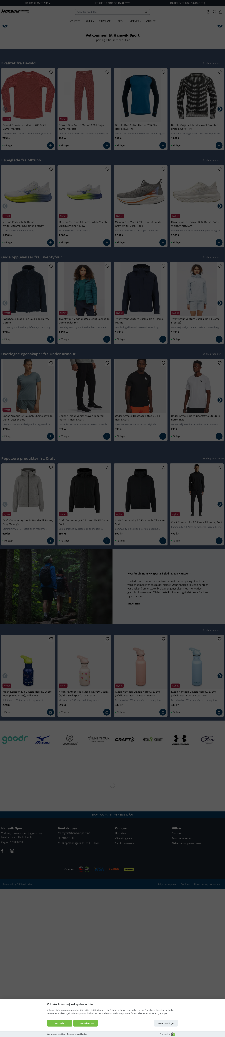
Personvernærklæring (77, 1034)
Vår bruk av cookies (56, 1034)
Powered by (167, 1034)
